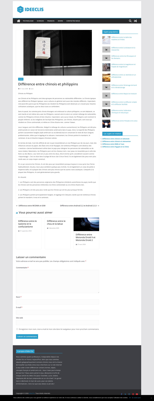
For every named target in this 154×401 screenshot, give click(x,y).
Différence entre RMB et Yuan (113, 144)
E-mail (19, 307)
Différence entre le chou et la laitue (56, 222)
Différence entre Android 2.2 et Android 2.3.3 (79, 205)
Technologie (28, 21)
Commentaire (22, 267)
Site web (19, 318)
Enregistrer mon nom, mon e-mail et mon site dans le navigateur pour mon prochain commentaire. (59, 329)
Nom (18, 297)
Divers (60, 21)
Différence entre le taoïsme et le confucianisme (27, 224)
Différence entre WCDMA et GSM (30, 205)
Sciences (40, 21)
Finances (50, 21)
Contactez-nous (73, 21)
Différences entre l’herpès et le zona (124, 121)
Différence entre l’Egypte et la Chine (115, 147)
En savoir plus (136, 397)
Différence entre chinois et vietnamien (116, 141)
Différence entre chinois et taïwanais (115, 139)
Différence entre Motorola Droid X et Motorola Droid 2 (85, 237)
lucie (32, 89)
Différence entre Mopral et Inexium (124, 94)
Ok (130, 397)
